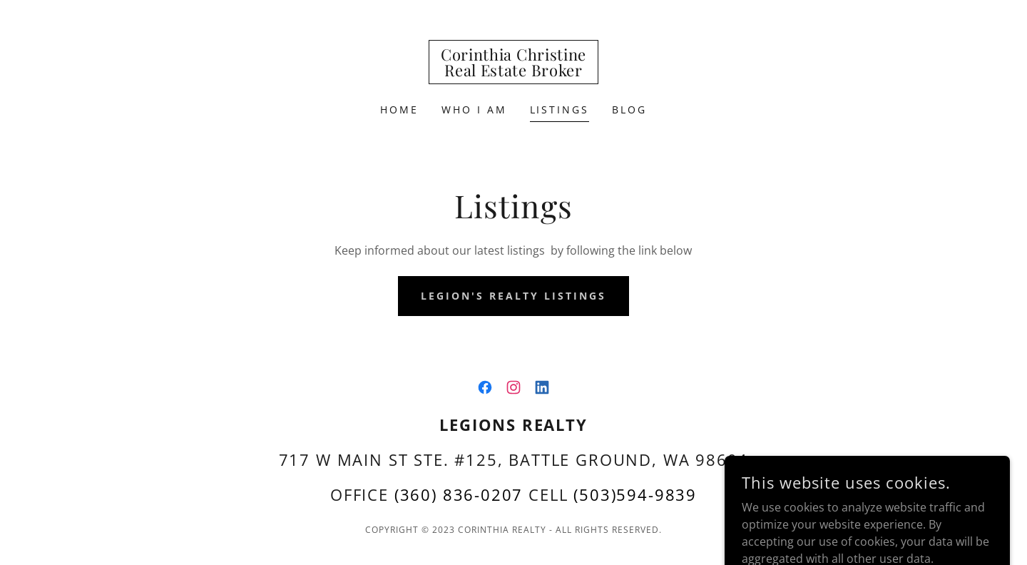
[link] (513, 72)
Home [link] (399, 109)
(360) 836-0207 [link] (458, 494)
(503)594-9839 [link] (635, 494)
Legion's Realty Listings (513, 295)
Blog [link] (629, 109)
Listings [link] (560, 109)
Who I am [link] (474, 109)
